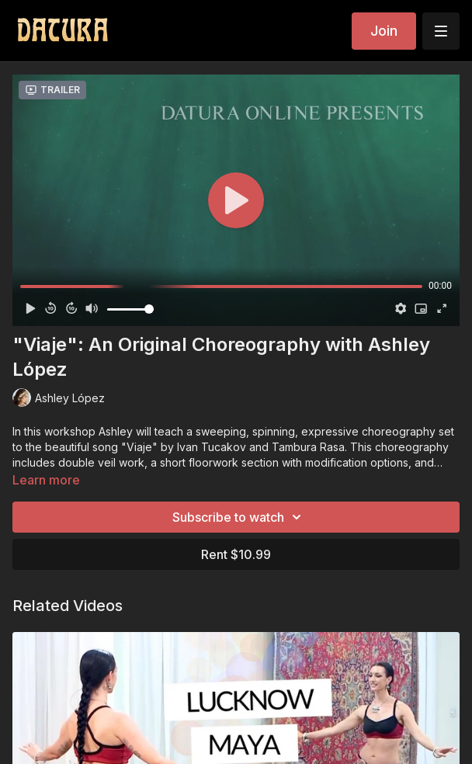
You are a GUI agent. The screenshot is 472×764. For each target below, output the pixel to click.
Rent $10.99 (236, 554)
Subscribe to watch (239, 517)
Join (383, 31)
